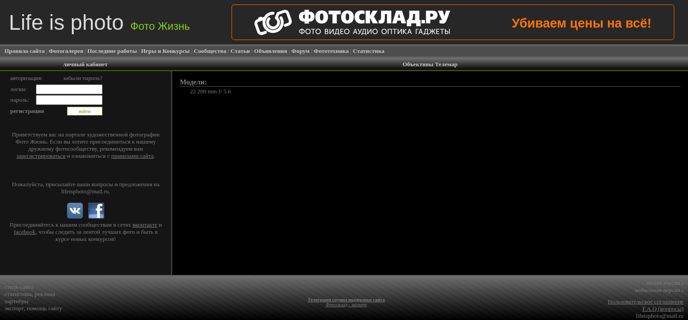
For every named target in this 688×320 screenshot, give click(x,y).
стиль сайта (19, 287)
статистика (18, 294)
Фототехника (331, 51)
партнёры (16, 301)
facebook (24, 231)
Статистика (369, 51)
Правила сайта (24, 51)
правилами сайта (132, 155)
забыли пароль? (82, 78)
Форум (300, 51)
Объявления (270, 51)
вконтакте (145, 224)
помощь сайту (45, 308)
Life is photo (99, 22)
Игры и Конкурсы (165, 51)
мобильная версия (659, 290)
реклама (45, 294)
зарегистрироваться (41, 155)
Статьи (240, 51)
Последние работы (112, 51)
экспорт (14, 308)
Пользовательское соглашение (646, 301)
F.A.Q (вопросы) (663, 308)
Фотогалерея (66, 51)
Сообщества (210, 51)
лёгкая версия (665, 283)
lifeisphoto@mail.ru (85, 191)
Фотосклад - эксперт (346, 304)
